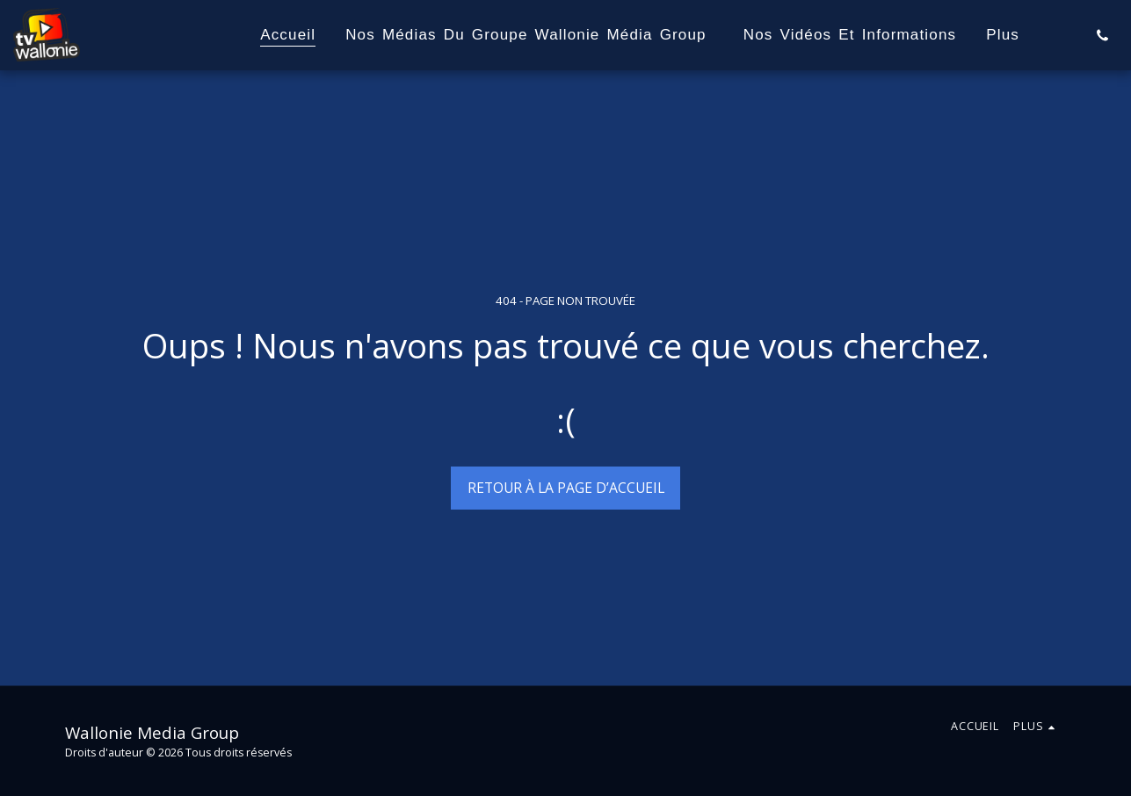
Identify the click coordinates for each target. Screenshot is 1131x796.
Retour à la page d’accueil (566, 487)
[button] (1102, 35)
